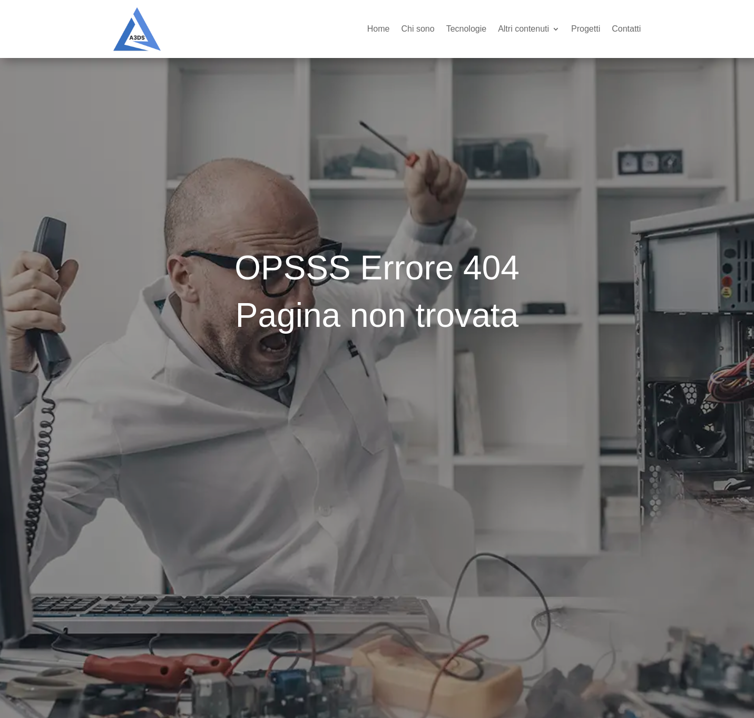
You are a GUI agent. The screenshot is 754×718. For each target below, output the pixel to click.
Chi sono (417, 28)
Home (378, 28)
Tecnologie (466, 28)
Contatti (626, 28)
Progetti (585, 28)
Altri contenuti (523, 28)
